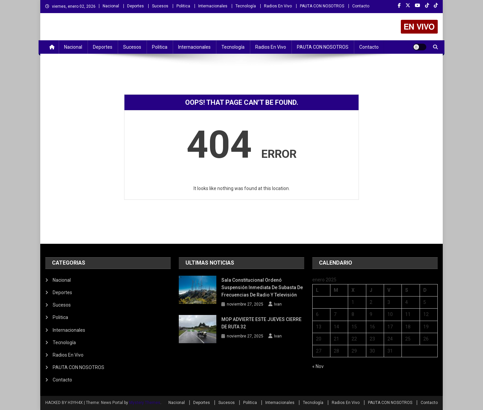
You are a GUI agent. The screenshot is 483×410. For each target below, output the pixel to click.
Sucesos (160, 6)
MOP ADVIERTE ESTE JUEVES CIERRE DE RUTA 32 (261, 323)
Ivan (278, 304)
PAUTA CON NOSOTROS (322, 6)
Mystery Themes (144, 402)
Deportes (135, 6)
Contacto (360, 6)
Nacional (111, 6)
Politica (183, 6)
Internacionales (212, 6)
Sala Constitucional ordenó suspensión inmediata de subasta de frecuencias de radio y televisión (262, 287)
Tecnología (245, 6)
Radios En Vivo (278, 6)
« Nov (318, 366)
